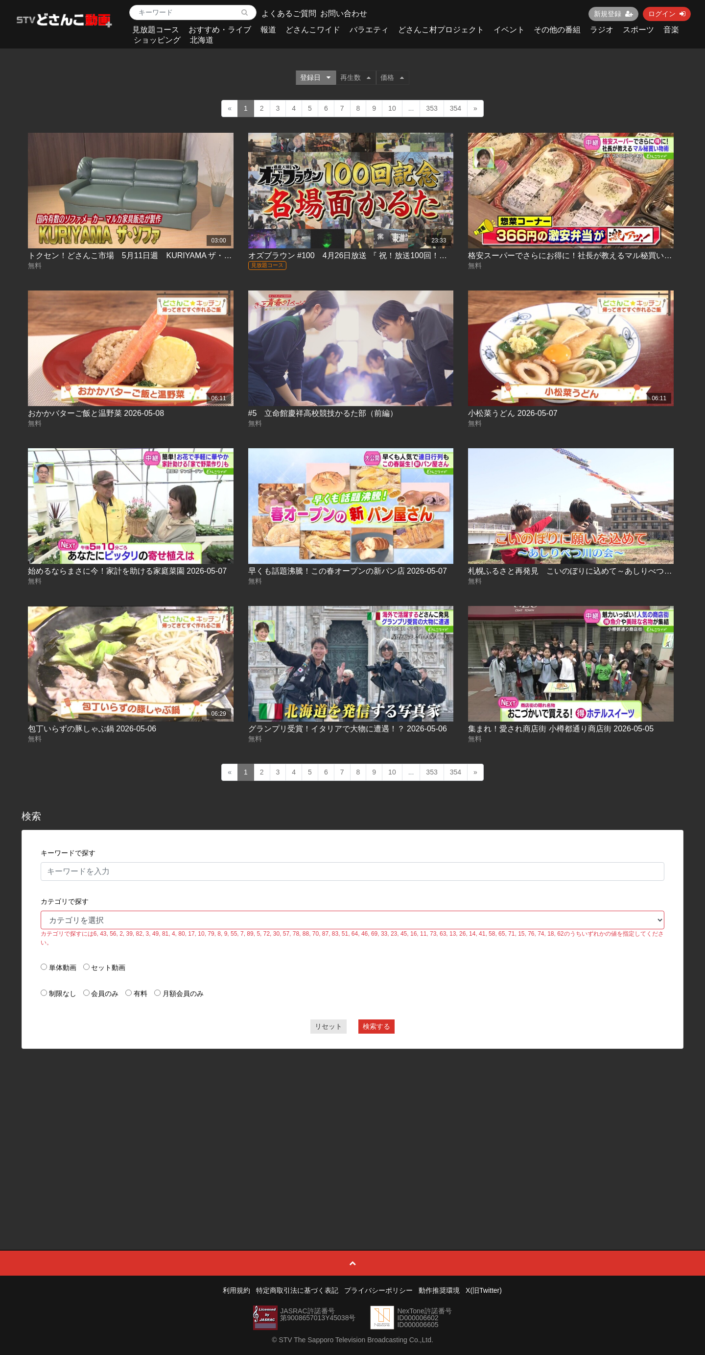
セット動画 (108, 967)
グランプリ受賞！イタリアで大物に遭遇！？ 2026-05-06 (347, 729)
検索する (376, 1026)
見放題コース (155, 29)
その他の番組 (557, 29)
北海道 (201, 40)
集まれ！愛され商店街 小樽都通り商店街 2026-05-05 (561, 729)
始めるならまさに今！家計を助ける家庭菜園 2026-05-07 (127, 571)
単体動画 (62, 967)
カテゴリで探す (65, 901)
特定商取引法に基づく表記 (297, 1290)
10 (392, 108)
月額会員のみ (183, 993)
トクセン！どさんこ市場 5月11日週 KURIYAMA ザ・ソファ (138, 255)
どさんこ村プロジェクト (441, 29)
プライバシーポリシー (378, 1290)
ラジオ (601, 29)
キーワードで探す (68, 853)
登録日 (315, 77)
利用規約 (236, 1290)
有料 (140, 993)
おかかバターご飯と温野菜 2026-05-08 (96, 413)
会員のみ (104, 993)
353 (431, 108)
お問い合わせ (343, 13)
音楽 (671, 29)
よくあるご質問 (288, 13)
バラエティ (369, 29)
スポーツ (638, 29)
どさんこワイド (312, 29)
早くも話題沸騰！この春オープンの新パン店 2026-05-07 (347, 571)
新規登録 (613, 14)
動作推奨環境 (439, 1290)
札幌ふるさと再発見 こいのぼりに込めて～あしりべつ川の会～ (581, 571)
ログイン (666, 14)
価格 (392, 77)
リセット (328, 1026)
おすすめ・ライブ (219, 29)
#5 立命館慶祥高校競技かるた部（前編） (323, 413)
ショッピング (157, 40)
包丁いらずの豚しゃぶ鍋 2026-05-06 (92, 729)
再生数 (355, 77)
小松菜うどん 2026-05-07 (512, 413)
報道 (268, 29)
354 (455, 108)
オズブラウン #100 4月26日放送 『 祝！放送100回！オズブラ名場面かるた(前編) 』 (398, 255)
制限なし (62, 993)
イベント (509, 29)
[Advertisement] (352, 1127)
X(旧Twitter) (484, 1290)
